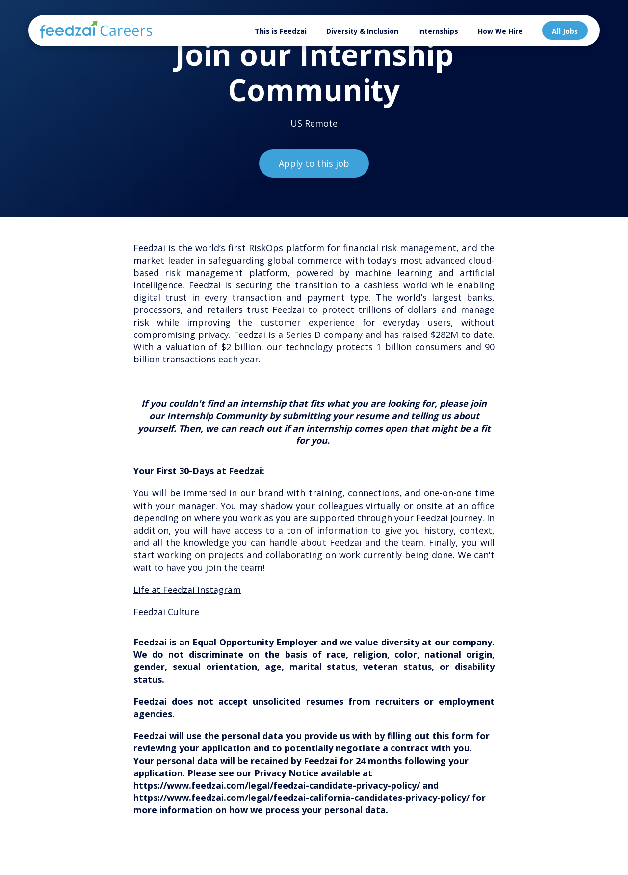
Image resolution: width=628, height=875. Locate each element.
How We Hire (500, 31)
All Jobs (565, 31)
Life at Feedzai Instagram (187, 589)
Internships (438, 31)
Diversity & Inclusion (362, 31)
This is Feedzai (281, 31)
